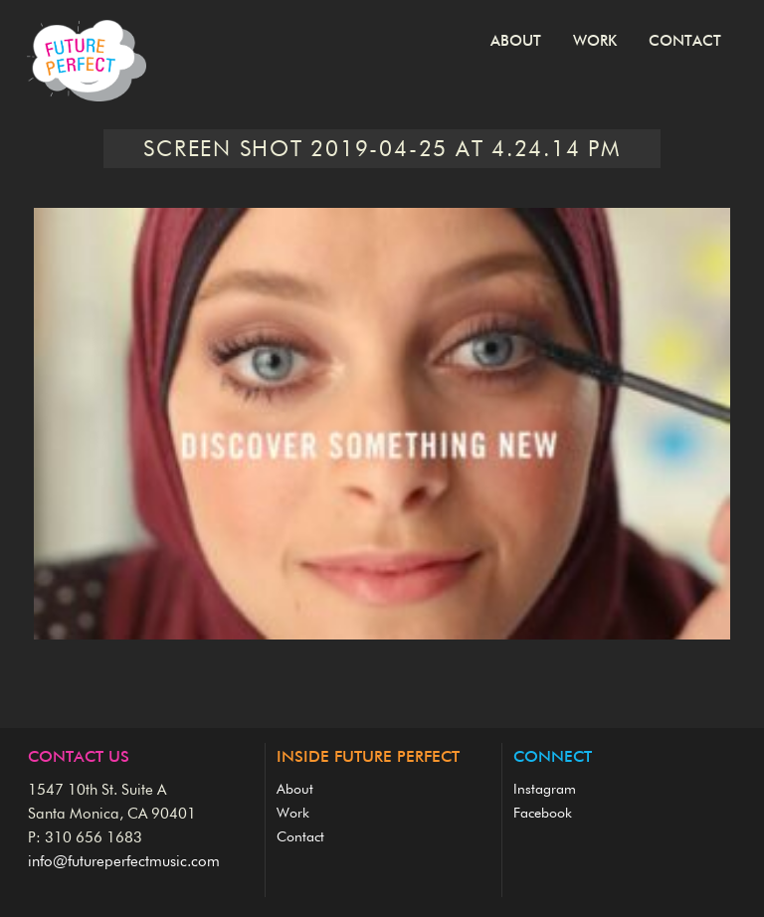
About (515, 41)
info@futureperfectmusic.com (124, 861)
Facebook (542, 814)
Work (595, 41)
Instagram (544, 790)
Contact (685, 41)
